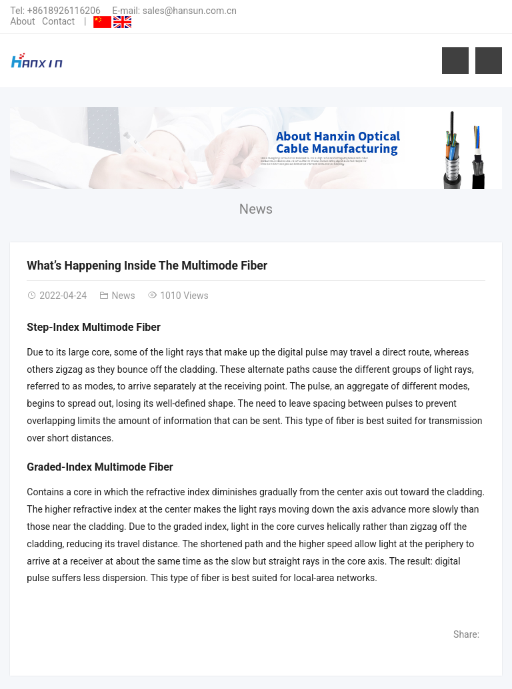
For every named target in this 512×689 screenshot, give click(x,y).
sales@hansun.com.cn (190, 10)
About (22, 21)
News (256, 209)
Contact (58, 21)
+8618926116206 (64, 10)
